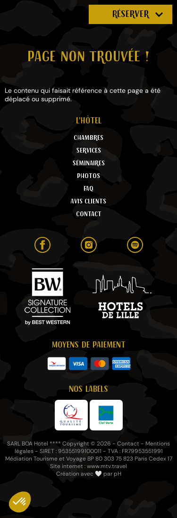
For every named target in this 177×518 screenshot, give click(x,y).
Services (88, 150)
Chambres (88, 138)
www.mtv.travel (107, 466)
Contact (88, 214)
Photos (88, 176)
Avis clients (88, 201)
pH (117, 474)
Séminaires (89, 163)
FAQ (88, 189)
